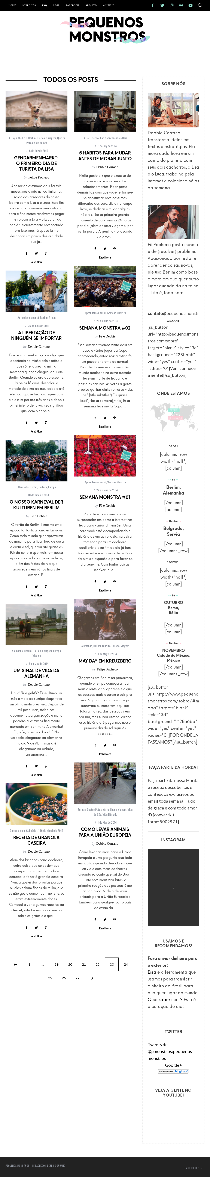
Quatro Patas (94, 809)
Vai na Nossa (110, 809)
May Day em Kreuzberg (105, 661)
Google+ (173, 1065)
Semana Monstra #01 (105, 498)
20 (70, 964)
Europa (52, 487)
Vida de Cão (40, 142)
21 (84, 964)
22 (98, 964)
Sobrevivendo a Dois (116, 138)
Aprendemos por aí (95, 312)
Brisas (52, 317)
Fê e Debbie (107, 336)
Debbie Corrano (107, 167)
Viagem (125, 645)
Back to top (194, 1168)
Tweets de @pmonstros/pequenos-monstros (171, 1051)
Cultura (43, 487)
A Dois (87, 138)
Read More (36, 262)
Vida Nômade (110, 814)
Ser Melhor (98, 138)
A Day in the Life (18, 138)
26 (64, 978)
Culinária (31, 830)
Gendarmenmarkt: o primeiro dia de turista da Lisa (36, 164)
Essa (152, 972)
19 (56, 964)
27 (77, 978)
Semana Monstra (116, 312)
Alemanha (23, 487)
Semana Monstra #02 (105, 328)
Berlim (32, 138)
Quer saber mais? (165, 1000)
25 (50, 978)
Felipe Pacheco (38, 177)
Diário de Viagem (46, 138)
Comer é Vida (17, 830)
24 (126, 964)
